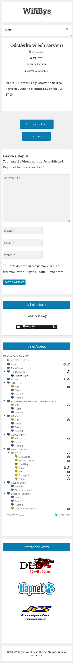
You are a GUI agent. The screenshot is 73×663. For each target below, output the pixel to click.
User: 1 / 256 (13, 360)
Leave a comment (38, 70)
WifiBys (37, 11)
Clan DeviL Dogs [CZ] (18, 356)
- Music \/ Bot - (22, 376)
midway (38, 57)
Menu (36, 30)
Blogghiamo (55, 651)
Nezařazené (38, 64)
